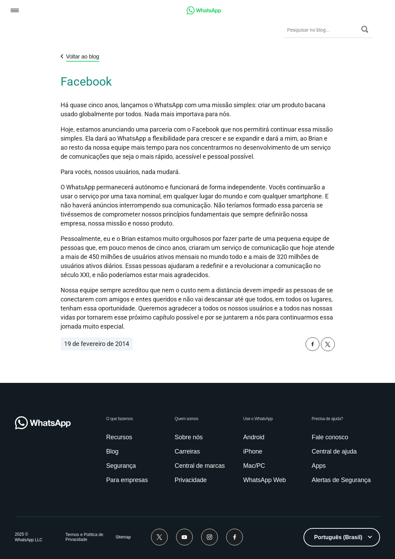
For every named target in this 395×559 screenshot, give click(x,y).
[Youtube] (184, 537)
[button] (14, 11)
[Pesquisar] (365, 29)
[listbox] (341, 537)
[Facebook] (234, 537)
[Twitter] (159, 537)
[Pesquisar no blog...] (322, 30)
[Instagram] (209, 537)
